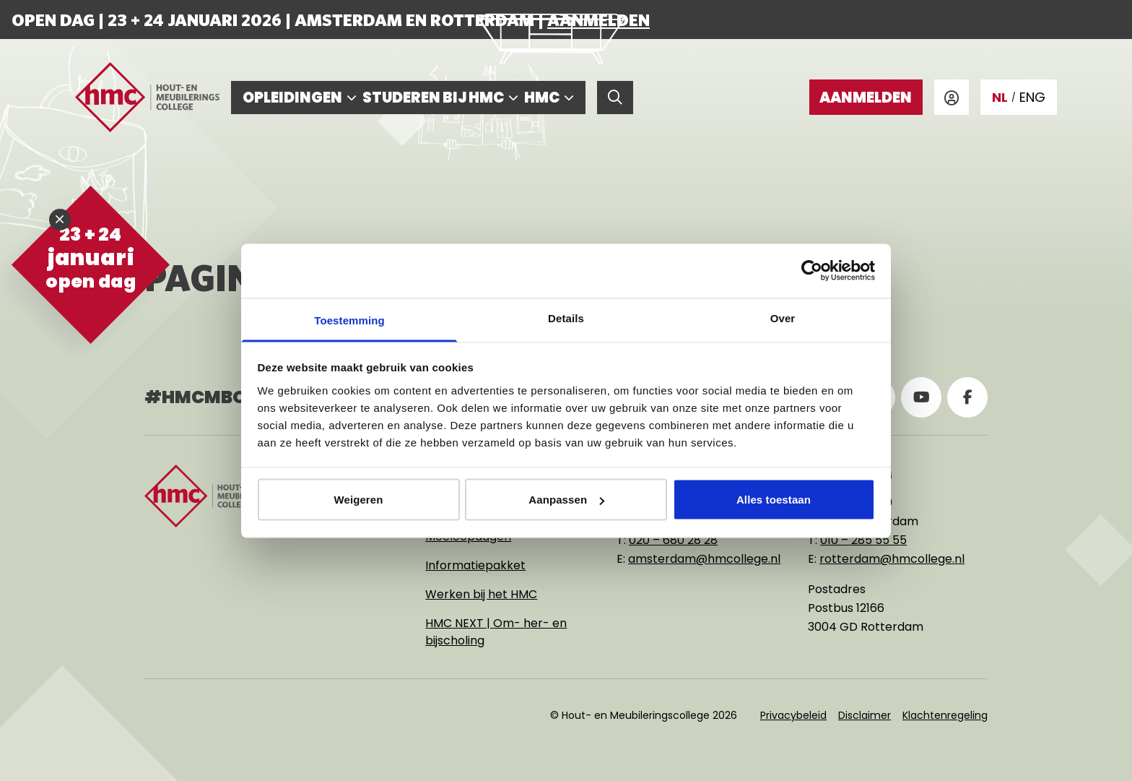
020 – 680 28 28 (673, 540)
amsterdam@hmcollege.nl (704, 559)
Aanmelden (598, 19)
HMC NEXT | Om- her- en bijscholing (496, 632)
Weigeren (358, 499)
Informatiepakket (475, 565)
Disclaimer (864, 715)
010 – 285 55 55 (863, 540)
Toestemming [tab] (349, 320)
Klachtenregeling (945, 715)
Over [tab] (783, 317)
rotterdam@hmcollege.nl (892, 559)
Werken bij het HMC (481, 594)
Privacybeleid (793, 715)
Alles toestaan (773, 499)
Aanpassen (566, 499)
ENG (1032, 97)
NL (1000, 97)
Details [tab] (566, 317)
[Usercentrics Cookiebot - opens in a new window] (812, 271)
